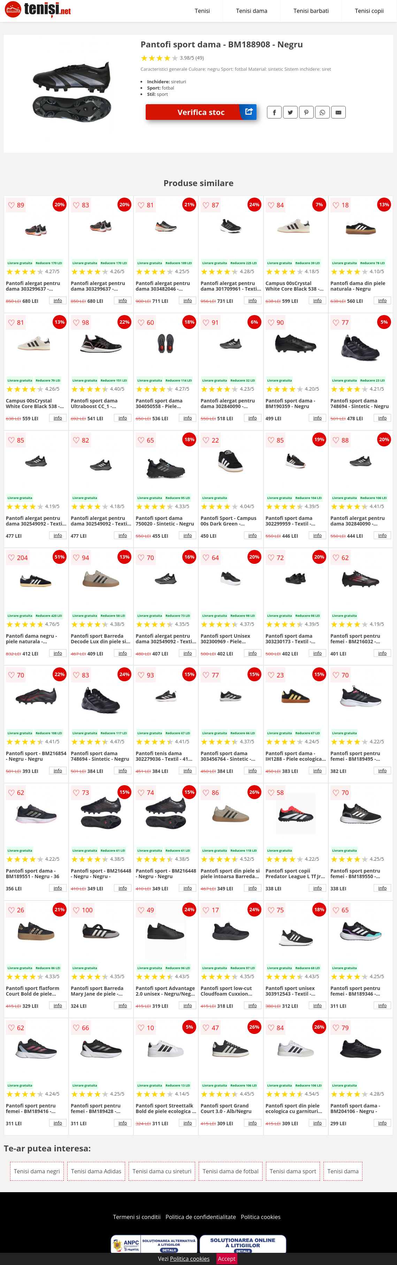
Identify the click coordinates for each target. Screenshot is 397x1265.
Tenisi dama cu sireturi (161, 1171)
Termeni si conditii (137, 1217)
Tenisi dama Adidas (96, 1171)
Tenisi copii (369, 11)
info (58, 300)
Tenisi (202, 11)
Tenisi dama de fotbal (230, 1171)
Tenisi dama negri (37, 1171)
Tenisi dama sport (293, 1171)
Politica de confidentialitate (201, 1217)
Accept (227, 1259)
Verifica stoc (217, 112)
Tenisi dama (251, 11)
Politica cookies (261, 1217)
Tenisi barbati (311, 11)
